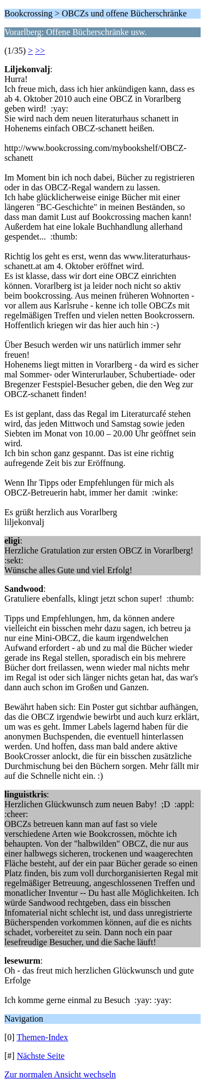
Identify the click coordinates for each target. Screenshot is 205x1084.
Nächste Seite (41, 1055)
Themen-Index (42, 1037)
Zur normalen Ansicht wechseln (60, 1074)
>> (40, 50)
